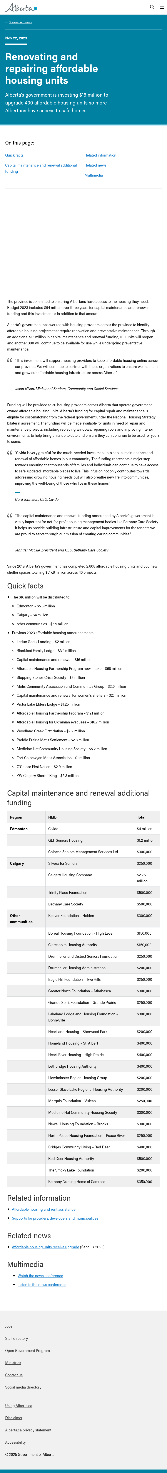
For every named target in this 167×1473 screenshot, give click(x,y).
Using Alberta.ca (18, 1405)
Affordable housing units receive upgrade (45, 1246)
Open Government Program (27, 1350)
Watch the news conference (40, 1275)
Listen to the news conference (42, 1284)
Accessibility (15, 1442)
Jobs (8, 1326)
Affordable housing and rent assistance (43, 1209)
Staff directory (16, 1338)
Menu (162, 7)
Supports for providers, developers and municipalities (55, 1218)
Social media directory (23, 1387)
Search (152, 7)
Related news (96, 165)
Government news (20, 22)
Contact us (14, 1374)
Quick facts (14, 155)
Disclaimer (13, 1417)
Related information (100, 155)
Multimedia (94, 175)
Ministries (13, 1362)
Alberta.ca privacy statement (28, 1430)
